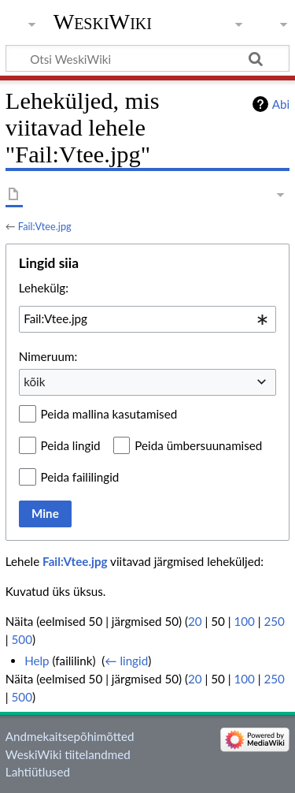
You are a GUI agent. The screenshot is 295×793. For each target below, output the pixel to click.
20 (195, 621)
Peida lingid (71, 445)
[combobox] (147, 319)
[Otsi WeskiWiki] (147, 58)
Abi (280, 104)
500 (22, 639)
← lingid (126, 660)
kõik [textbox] (34, 381)
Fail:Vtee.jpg (45, 226)
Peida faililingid (80, 477)
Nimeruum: (48, 356)
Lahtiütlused (38, 772)
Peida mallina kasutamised (109, 414)
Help (36, 660)
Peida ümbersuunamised (198, 445)
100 (244, 621)
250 (274, 621)
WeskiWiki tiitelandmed (68, 754)
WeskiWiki (102, 21)
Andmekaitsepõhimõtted (70, 736)
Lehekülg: (43, 288)
